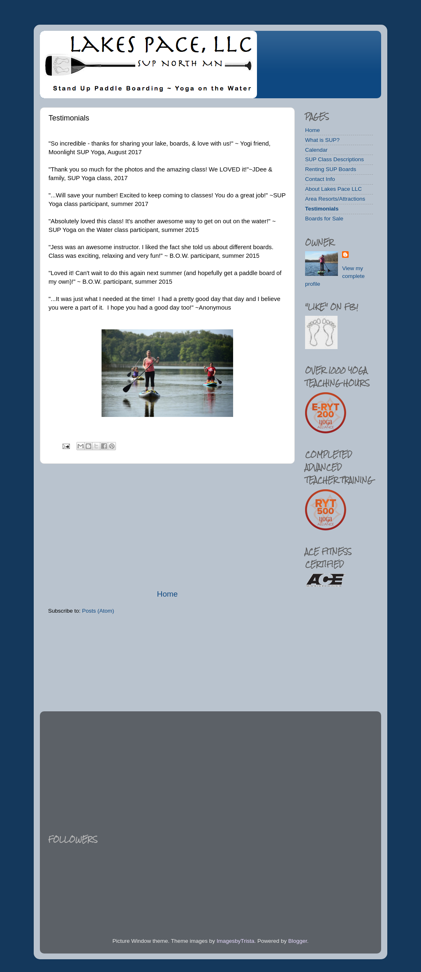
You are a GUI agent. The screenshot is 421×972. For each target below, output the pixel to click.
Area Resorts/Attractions (335, 199)
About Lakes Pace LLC (333, 189)
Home (167, 594)
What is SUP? (322, 140)
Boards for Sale (324, 218)
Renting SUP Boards (330, 169)
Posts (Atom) (98, 611)
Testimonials (322, 209)
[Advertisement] (167, 526)
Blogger (297, 941)
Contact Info (320, 179)
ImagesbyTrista (235, 941)
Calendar (316, 150)
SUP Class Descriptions (334, 159)
